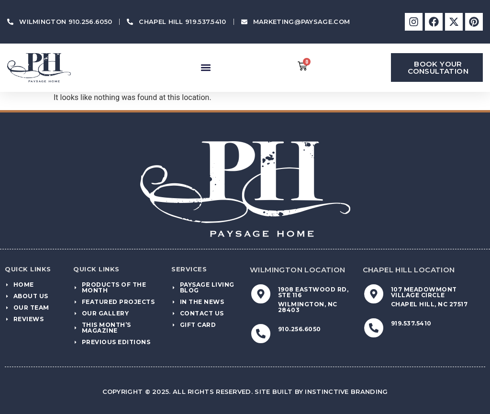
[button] (205, 68)
